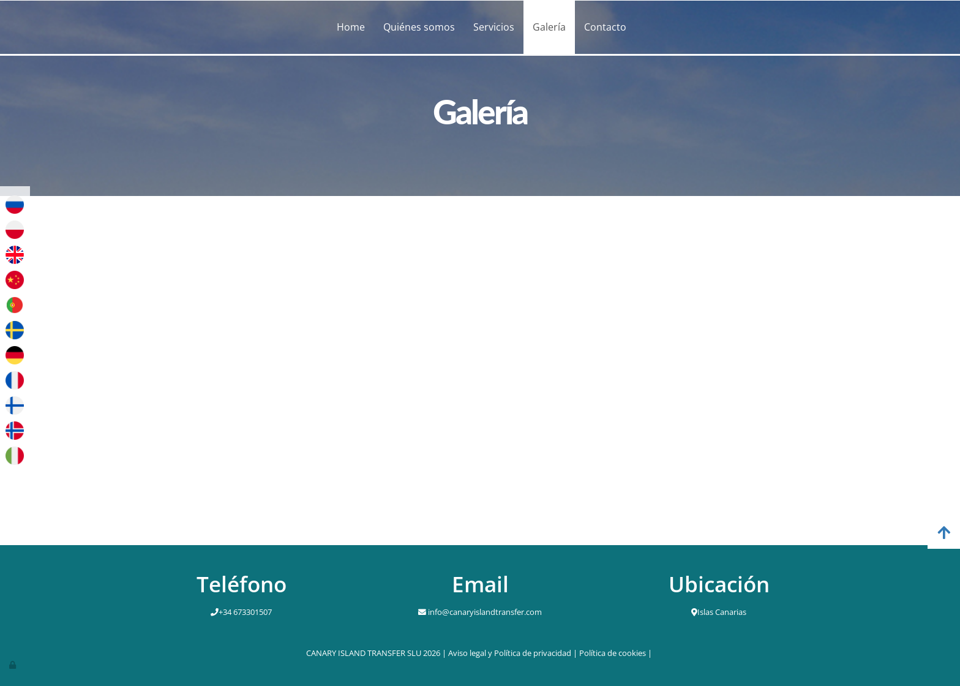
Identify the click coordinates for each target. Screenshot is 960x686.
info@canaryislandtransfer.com (484, 611)
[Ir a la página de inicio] (128, 27)
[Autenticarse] (13, 664)
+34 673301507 (245, 611)
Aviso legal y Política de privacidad (509, 652)
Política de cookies (612, 652)
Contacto (605, 27)
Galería (549, 27)
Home (351, 27)
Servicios (493, 27)
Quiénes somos (419, 27)
